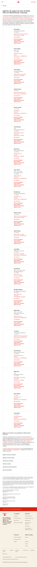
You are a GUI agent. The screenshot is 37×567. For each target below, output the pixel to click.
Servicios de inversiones (8, 460)
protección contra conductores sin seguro (19, 19)
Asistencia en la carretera (29, 518)
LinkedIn (26, 543)
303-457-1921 (16, 158)
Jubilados (15, 541)
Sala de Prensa (16, 520)
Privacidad (11, 550)
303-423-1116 (16, 237)
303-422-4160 (17, 359)
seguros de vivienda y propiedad (26, 438)
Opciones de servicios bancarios (10, 466)
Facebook (26, 537)
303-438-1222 (17, 180)
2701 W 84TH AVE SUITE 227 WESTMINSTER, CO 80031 (19, 295)
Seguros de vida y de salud (8, 457)
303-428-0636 (17, 401)
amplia (21, 18)
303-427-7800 (17, 421)
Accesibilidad (32, 550)
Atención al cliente (7, 463)
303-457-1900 (16, 277)
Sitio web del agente (18, 39)
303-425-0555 (17, 201)
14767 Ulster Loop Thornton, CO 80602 (18, 275)
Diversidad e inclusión (17, 539)
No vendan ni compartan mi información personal (10, 559)
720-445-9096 (17, 115)
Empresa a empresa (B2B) (18, 522)
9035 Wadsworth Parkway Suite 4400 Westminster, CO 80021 (19, 379)
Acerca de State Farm (17, 518)
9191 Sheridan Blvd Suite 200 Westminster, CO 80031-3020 (20, 418)
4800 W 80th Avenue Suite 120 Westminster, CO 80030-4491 (20, 336)
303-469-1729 (17, 219)
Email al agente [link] (17, 40)
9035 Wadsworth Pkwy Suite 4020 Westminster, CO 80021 (19, 134)
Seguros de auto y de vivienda (9, 454)
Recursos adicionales (7, 469)
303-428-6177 (17, 257)
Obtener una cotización (19, 41)
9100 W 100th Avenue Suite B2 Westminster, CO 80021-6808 (20, 357)
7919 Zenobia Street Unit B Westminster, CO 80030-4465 (20, 55)
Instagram (26, 541)
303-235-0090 (17, 339)
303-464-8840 (17, 37)
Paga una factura (27, 520)
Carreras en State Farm (17, 537)
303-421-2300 (17, 77)
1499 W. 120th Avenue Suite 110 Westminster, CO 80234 (20, 217)
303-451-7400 (16, 137)
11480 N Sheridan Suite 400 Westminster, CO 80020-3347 (20, 177)
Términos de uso (25, 550)
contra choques (26, 18)
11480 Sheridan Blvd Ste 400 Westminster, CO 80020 (20, 75)
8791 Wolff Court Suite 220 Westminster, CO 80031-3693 (20, 198)
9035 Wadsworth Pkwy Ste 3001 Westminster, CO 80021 (21, 35)
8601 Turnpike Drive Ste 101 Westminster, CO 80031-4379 (20, 93)
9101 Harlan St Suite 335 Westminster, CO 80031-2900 (20, 254)
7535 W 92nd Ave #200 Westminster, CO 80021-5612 (20, 235)
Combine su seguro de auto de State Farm (12, 448)
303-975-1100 (16, 298)
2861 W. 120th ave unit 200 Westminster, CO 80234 (19, 155)
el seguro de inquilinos (18, 443)
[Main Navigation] (2, 1)
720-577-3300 (17, 58)
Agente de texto (17, 43)
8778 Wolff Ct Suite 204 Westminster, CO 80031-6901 (20, 112)
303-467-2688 (17, 382)
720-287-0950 (17, 319)
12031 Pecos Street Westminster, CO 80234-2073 (20, 317)
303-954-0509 (17, 95)
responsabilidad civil (15, 18)
